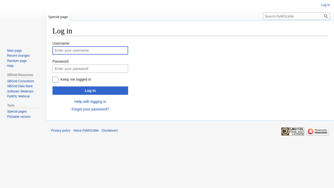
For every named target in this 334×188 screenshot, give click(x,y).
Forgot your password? (90, 109)
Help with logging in (90, 101)
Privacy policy (60, 130)
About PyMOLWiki (85, 130)
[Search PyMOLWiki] (296, 16)
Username (60, 43)
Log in (90, 91)
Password (60, 61)
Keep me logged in (76, 79)
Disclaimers (110, 130)
